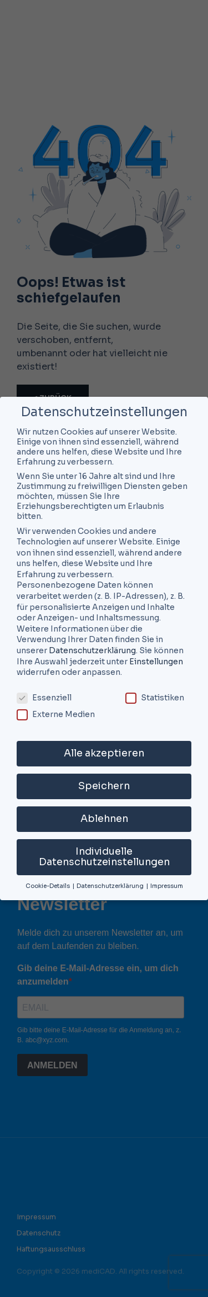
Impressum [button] (166, 886)
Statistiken (154, 698)
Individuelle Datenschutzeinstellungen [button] (104, 857)
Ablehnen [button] (104, 818)
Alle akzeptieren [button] (104, 753)
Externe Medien (56, 714)
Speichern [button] (104, 786)
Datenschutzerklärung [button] (111, 886)
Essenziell (44, 698)
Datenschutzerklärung (92, 650)
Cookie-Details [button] (48, 886)
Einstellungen (156, 662)
